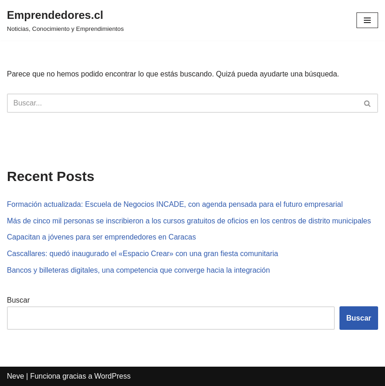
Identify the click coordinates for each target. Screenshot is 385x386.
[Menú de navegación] (367, 20)
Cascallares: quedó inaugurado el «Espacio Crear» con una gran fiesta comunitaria (142, 253)
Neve (15, 376)
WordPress (112, 376)
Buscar (18, 300)
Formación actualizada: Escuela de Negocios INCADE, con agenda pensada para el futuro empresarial (175, 204)
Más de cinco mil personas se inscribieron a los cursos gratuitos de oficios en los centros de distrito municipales (189, 221)
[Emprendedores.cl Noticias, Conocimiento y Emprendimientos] (65, 20)
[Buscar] (182, 103)
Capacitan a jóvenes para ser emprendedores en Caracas (101, 237)
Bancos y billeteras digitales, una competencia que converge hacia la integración (138, 270)
